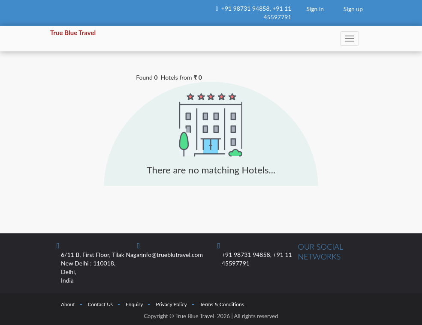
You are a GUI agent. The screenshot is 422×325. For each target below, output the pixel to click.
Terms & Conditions (222, 304)
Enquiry (134, 304)
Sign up (353, 8)
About (68, 304)
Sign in (315, 8)
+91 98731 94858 (245, 8)
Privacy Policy (171, 304)
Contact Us (100, 304)
